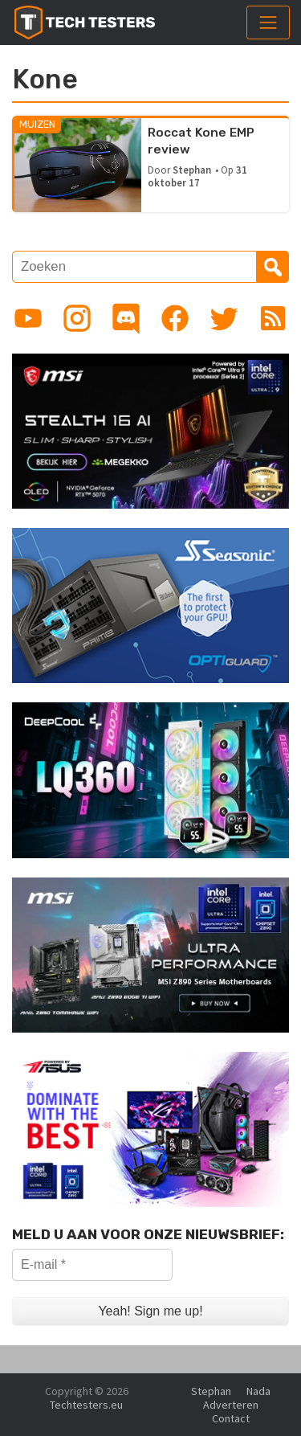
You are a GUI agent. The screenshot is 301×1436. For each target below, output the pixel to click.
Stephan (192, 169)
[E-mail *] (92, 1265)
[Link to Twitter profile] (224, 318)
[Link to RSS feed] (273, 318)
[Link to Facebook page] (175, 318)
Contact (231, 1418)
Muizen (37, 124)
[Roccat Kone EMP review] (77, 164)
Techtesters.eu (86, 1404)
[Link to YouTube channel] (28, 318)
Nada (258, 1391)
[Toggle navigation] (268, 22)
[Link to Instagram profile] (77, 318)
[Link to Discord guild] (126, 318)
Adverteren (230, 1404)
